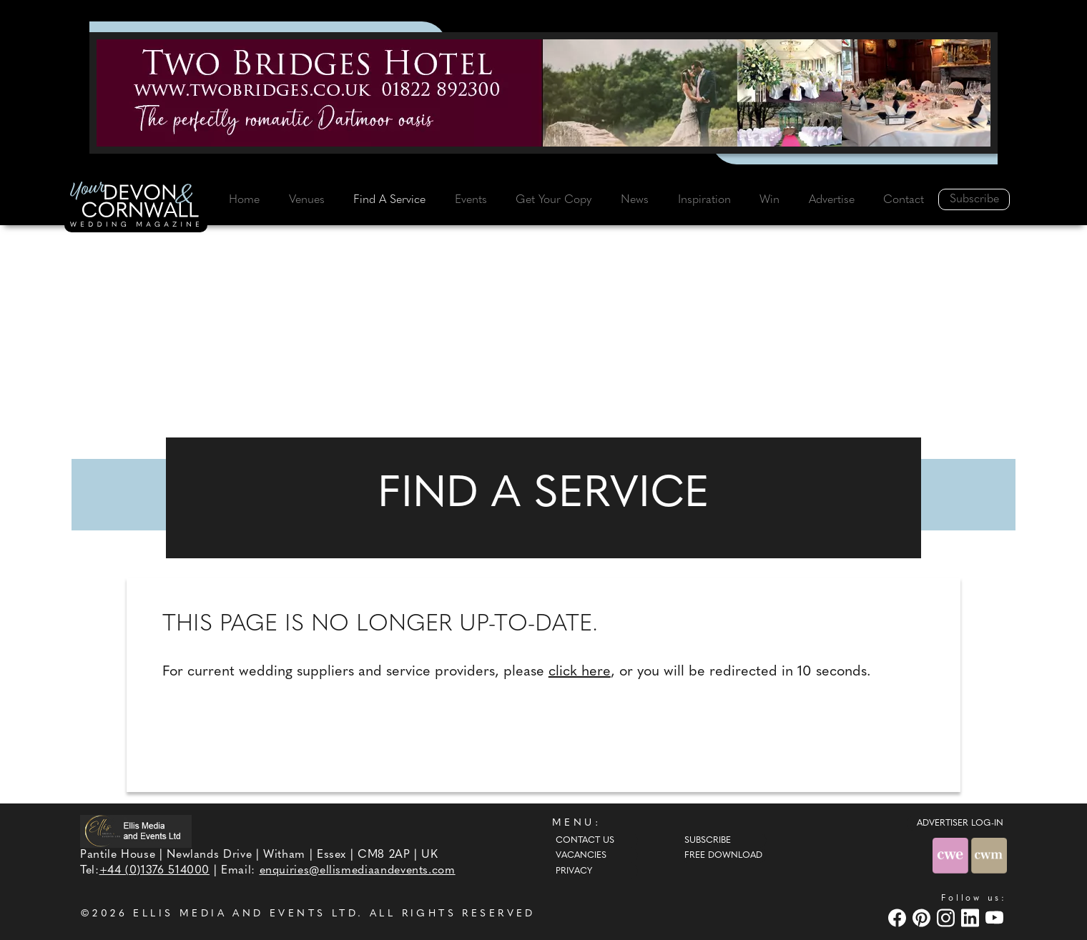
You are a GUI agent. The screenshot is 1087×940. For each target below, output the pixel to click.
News (635, 200)
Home (244, 200)
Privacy (574, 871)
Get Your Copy (553, 200)
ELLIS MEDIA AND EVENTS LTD (245, 914)
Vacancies (581, 855)
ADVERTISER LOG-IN (960, 823)
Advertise (832, 200)
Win (769, 200)
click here (580, 672)
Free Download (723, 855)
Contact (903, 200)
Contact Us (585, 840)
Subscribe (974, 199)
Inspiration (704, 200)
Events (471, 200)
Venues (307, 200)
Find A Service (389, 200)
